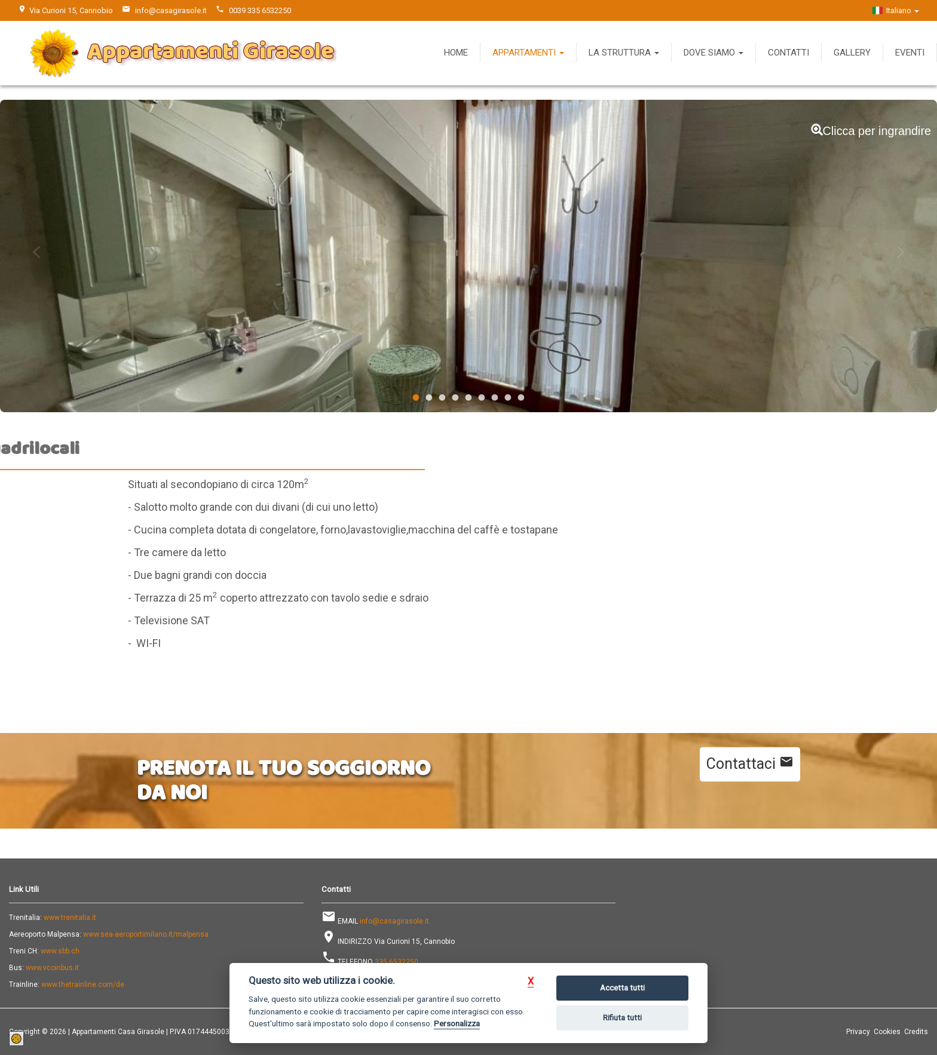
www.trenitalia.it (70, 917)
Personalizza (457, 1023)
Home (456, 52)
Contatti (788, 52)
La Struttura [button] (624, 52)
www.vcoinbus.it (52, 968)
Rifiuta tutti (622, 1017)
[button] (531, 981)
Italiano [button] (895, 10)
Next (900, 252)
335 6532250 (396, 962)
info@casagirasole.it (171, 10)
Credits (916, 1032)
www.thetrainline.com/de (82, 984)
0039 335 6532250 (260, 10)
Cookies (887, 1032)
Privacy (858, 1032)
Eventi (909, 52)
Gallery (852, 52)
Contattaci (750, 763)
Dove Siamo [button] (713, 52)
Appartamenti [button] (528, 52)
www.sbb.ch (60, 951)
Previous (36, 252)
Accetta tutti (622, 987)
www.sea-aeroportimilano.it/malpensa (146, 934)
